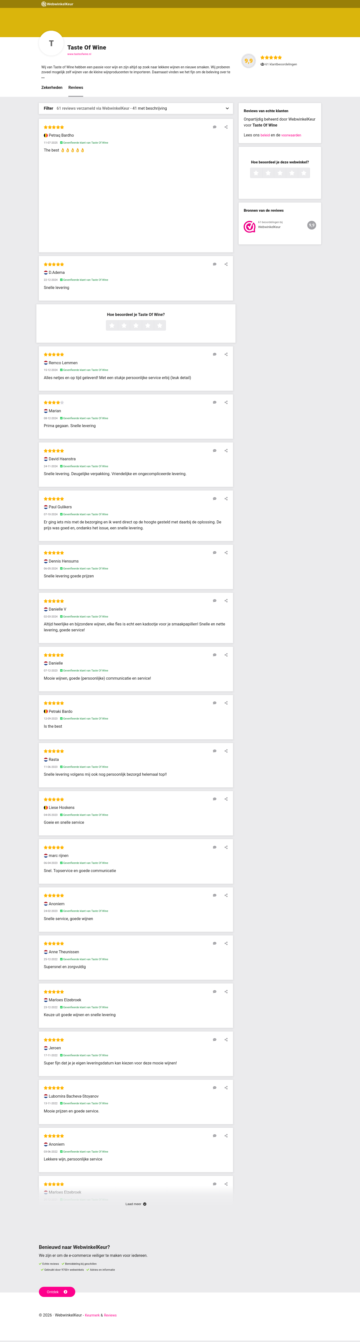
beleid (265, 136)
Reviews (75, 89)
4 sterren (153, 327)
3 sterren (141, 327)
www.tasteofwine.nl (79, 54)
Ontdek (58, 1293)
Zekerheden (51, 89)
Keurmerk (93, 1316)
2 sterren (129, 327)
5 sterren (165, 327)
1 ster (117, 327)
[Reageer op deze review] (218, 128)
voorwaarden (294, 136)
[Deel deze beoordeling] (225, 128)
